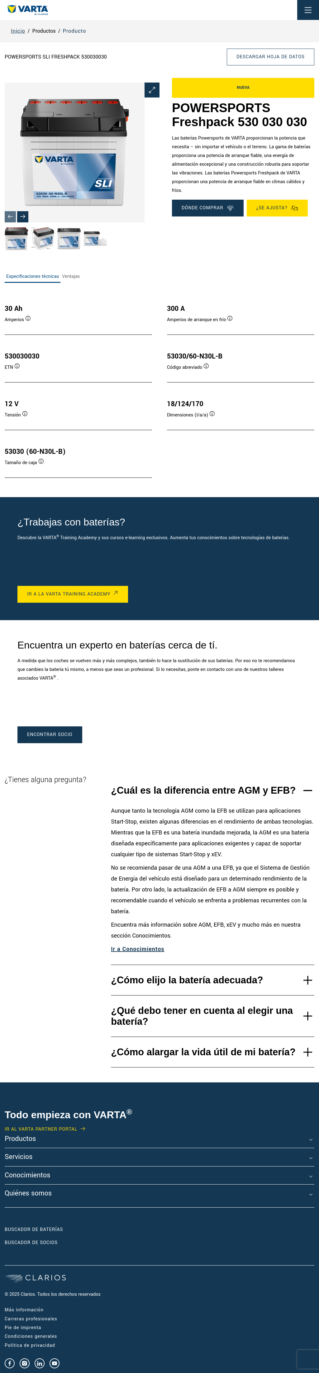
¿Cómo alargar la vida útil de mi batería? (203, 1052)
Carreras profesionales (31, 1319)
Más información (24, 1310)
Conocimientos (27, 1175)
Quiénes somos (28, 1193)
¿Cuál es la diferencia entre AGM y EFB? (203, 790)
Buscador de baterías (34, 1229)
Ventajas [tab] (71, 276)
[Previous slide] (10, 216)
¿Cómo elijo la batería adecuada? (187, 980)
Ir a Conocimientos (137, 949)
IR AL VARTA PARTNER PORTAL (41, 1129)
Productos (20, 1139)
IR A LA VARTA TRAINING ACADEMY (68, 594)
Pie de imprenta (23, 1327)
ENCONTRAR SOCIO (50, 734)
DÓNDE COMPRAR (208, 208)
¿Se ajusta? (277, 208)
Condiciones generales (31, 1336)
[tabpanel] (159, 385)
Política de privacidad (30, 1345)
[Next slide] (22, 216)
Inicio (18, 31)
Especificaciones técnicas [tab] (32, 276)
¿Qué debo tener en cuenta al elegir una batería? (202, 1016)
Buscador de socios (31, 1242)
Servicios (18, 1157)
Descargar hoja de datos (270, 57)
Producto (74, 31)
